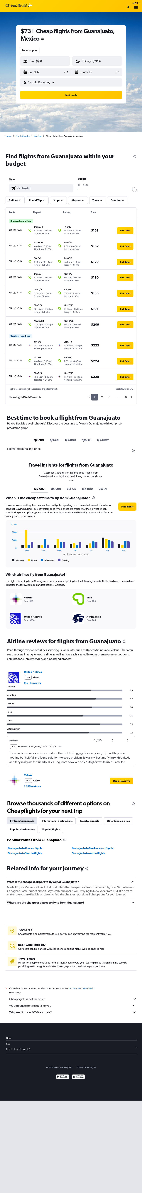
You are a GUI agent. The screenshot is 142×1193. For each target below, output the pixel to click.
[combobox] (30, 50)
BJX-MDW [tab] (103, 440)
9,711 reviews (32, 682)
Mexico (37, 136)
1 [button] (94, 397)
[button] (43, 72)
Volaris (28, 775)
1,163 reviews (32, 786)
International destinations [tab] (57, 820)
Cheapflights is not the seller (72, 999)
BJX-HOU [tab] (70, 440)
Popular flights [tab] (51, 829)
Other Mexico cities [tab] (118, 820)
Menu (135, 6)
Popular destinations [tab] (22, 829)
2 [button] (102, 397)
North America (23, 136)
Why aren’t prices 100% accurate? (72, 1012)
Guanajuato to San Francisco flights (92, 848)
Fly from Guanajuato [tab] (22, 820)
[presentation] (42, 39)
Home (8, 136)
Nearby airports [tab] (89, 820)
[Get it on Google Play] (62, 1077)
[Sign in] (128, 7)
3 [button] (109, 397)
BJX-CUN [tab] (38, 440)
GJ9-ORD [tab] (39, 488)
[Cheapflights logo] (17, 5)
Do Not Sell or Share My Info (59, 1067)
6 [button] (126, 397)
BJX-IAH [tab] (86, 440)
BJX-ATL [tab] (54, 440)
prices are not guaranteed (81, 988)
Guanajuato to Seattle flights (25, 853)
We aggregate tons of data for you (72, 1005)
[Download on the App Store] (78, 1077)
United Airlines (33, 671)
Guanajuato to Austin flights (88, 853)
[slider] (134, 189)
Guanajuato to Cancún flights (25, 848)
